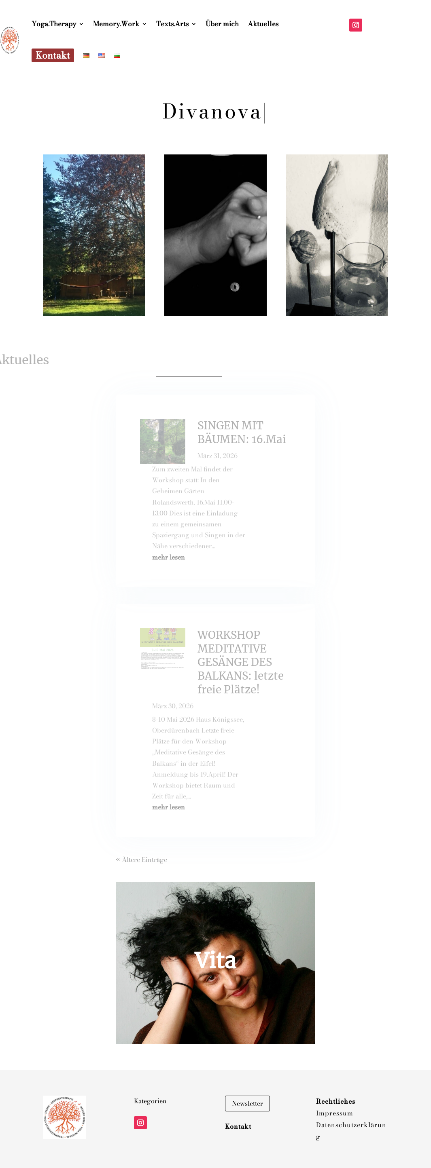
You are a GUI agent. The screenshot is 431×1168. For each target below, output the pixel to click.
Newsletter (247, 1103)
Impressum (334, 1113)
